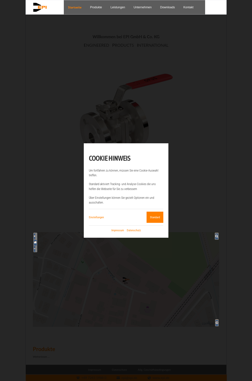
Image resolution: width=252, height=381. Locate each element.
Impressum (117, 230)
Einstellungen (96, 217)
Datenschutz (134, 230)
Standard (155, 217)
